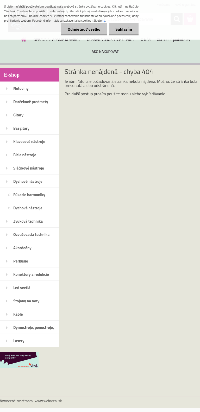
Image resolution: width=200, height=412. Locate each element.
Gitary (18, 115)
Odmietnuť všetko (83, 29)
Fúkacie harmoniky (29, 195)
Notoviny (21, 88)
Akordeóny (22, 248)
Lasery (18, 341)
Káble (18, 314)
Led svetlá (21, 288)
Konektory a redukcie (31, 274)
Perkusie (20, 261)
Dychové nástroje (27, 181)
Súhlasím (123, 29)
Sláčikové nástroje (28, 168)
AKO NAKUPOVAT (105, 51)
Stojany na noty (26, 301)
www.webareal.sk (48, 400)
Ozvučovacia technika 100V (31, 236)
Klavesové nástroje (29, 142)
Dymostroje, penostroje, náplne (33, 329)
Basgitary (21, 128)
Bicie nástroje (24, 155)
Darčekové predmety (30, 102)
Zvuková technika (28, 221)
